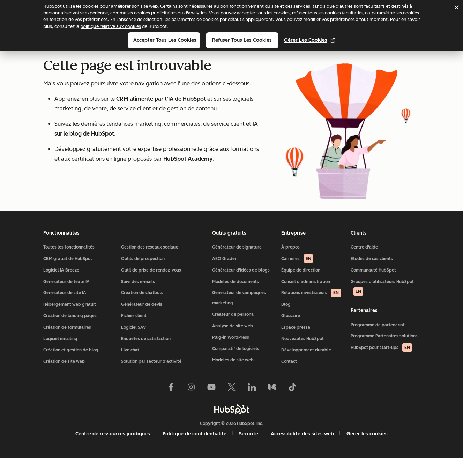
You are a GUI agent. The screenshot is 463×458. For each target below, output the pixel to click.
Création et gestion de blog (70, 350)
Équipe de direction (300, 270)
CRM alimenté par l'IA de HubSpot (161, 99)
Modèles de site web (233, 360)
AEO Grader (224, 258)
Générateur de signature (237, 247)
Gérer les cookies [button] (367, 434)
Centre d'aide (364, 247)
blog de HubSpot (91, 133)
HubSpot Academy (188, 158)
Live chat (130, 350)
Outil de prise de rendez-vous (151, 270)
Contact (289, 361)
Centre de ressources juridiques (112, 434)
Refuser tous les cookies (242, 40)
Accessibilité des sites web (302, 434)
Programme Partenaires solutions (384, 336)
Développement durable (306, 350)
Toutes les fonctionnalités (69, 247)
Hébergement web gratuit (69, 304)
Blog (286, 304)
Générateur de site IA (64, 292)
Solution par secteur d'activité (151, 361)
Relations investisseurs (311, 293)
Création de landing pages (70, 315)
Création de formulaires (67, 327)
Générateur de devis (141, 304)
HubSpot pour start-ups (381, 347)
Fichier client (134, 315)
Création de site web (64, 361)
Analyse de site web (232, 325)
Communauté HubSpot (373, 270)
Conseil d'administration (305, 281)
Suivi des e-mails (138, 281)
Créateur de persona (233, 314)
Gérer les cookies (310, 40)
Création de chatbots (142, 292)
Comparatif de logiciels (235, 348)
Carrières (297, 258)
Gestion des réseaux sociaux (149, 247)
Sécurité (248, 434)
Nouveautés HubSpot (302, 338)
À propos (290, 247)
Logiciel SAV (133, 327)
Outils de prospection (143, 258)
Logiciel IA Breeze (61, 270)
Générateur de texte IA (66, 281)
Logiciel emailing (60, 338)
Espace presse (295, 327)
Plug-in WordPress (230, 337)
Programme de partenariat (378, 324)
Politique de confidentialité (194, 434)
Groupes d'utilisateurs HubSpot (382, 287)
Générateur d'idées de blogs (241, 270)
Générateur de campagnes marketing (239, 297)
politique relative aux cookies (110, 26)
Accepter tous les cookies (164, 40)
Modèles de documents (235, 281)
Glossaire (290, 315)
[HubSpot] (231, 409)
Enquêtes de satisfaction (146, 338)
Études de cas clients (372, 258)
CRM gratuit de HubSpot (67, 258)
